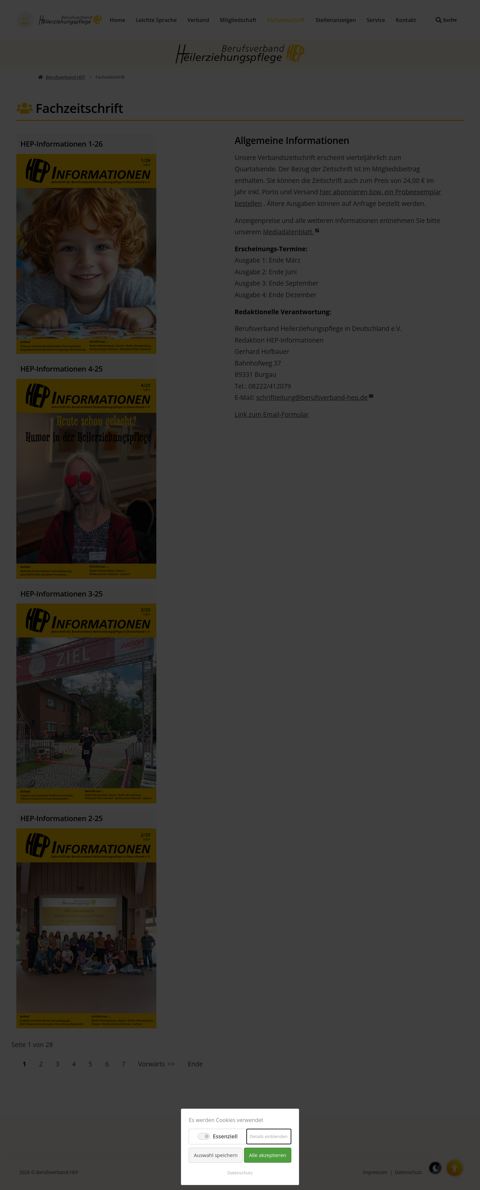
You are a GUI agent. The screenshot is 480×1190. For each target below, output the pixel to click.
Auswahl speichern (215, 1155)
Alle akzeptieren (267, 1155)
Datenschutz (240, 1173)
